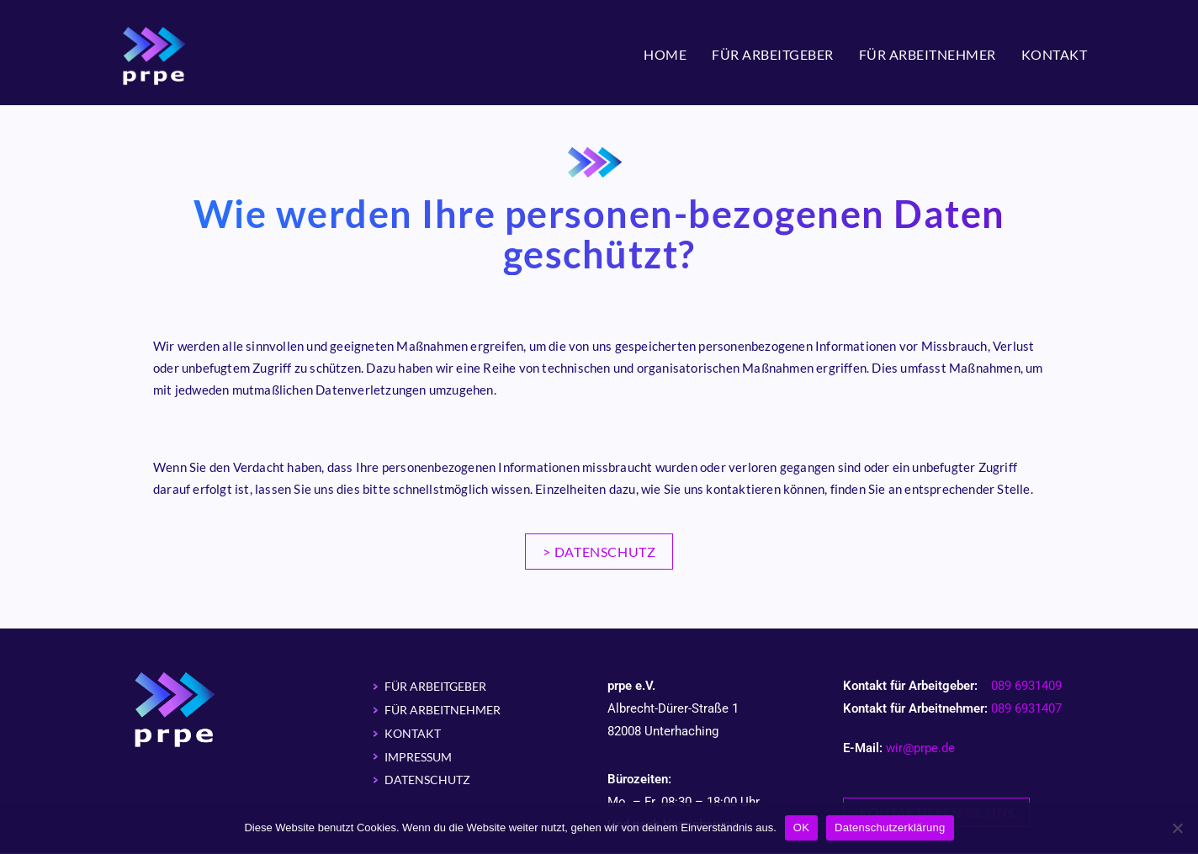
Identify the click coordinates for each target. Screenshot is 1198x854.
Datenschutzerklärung (890, 827)
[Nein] (1177, 828)
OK (801, 827)
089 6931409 (1026, 686)
